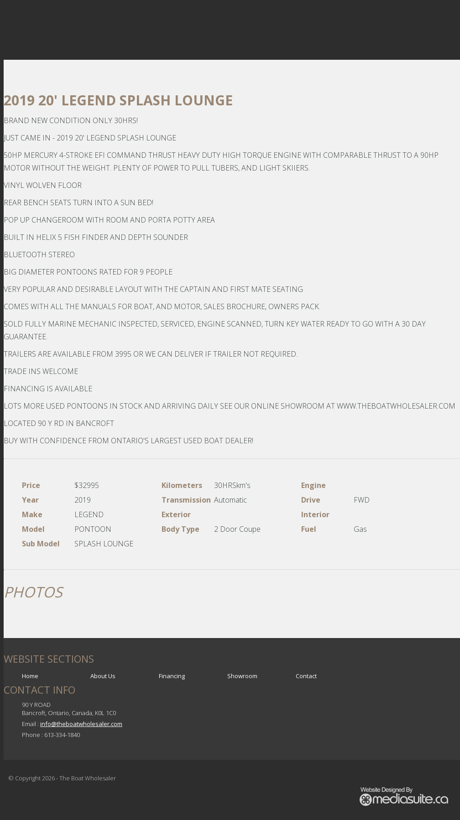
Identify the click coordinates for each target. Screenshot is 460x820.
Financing (172, 676)
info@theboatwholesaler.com (81, 724)
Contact (306, 676)
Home (30, 676)
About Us (102, 676)
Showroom (242, 676)
